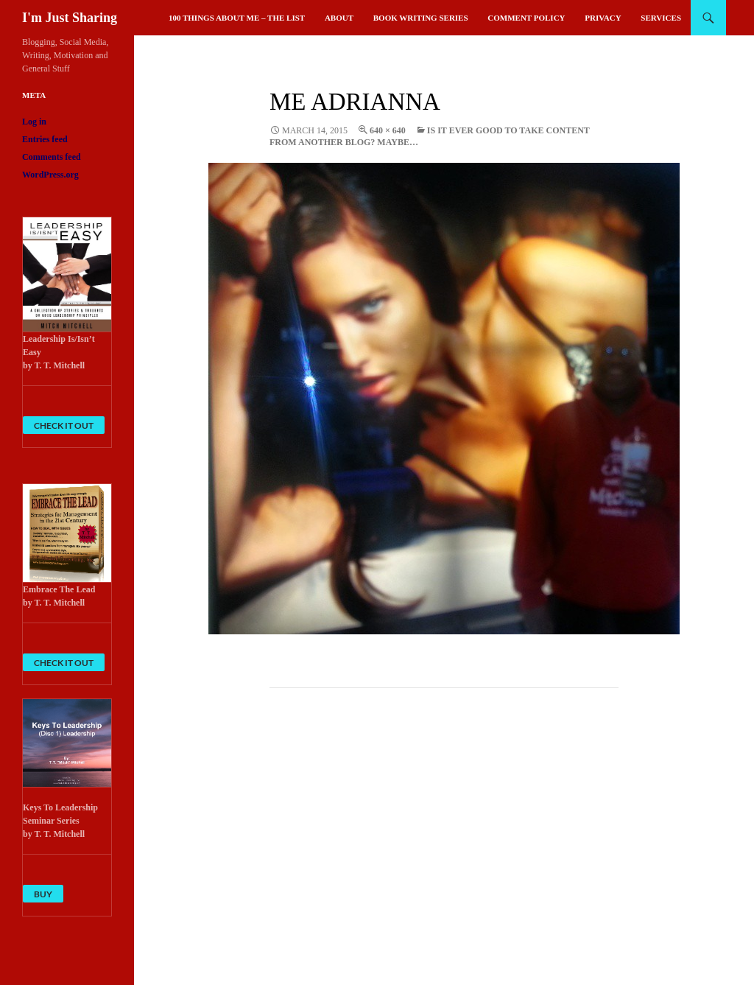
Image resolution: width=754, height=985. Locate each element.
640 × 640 (388, 130)
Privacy (603, 17)
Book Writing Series (420, 17)
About (339, 17)
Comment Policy (526, 17)
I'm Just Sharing (69, 17)
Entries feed (45, 139)
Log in (34, 121)
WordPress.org (50, 174)
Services (661, 17)
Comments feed (51, 157)
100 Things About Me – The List (237, 17)
